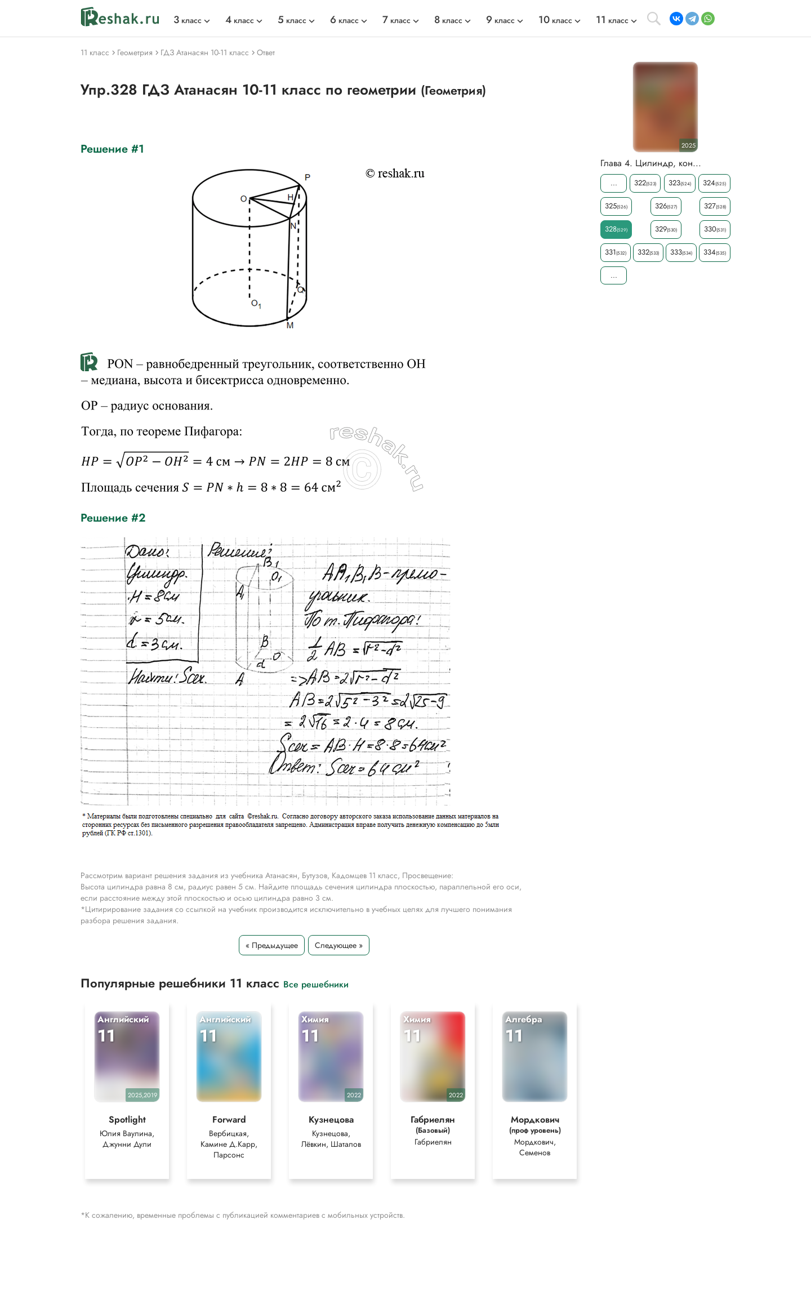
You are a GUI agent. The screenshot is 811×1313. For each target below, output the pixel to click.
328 (616, 229)
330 (715, 229)
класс (187, 20)
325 (616, 206)
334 (714, 252)
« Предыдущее (272, 945)
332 (648, 252)
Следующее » (339, 945)
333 (681, 252)
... (614, 182)
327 (715, 206)
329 (666, 229)
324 (714, 182)
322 (645, 182)
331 (615, 252)
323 (680, 182)
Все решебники (316, 984)
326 (666, 206)
